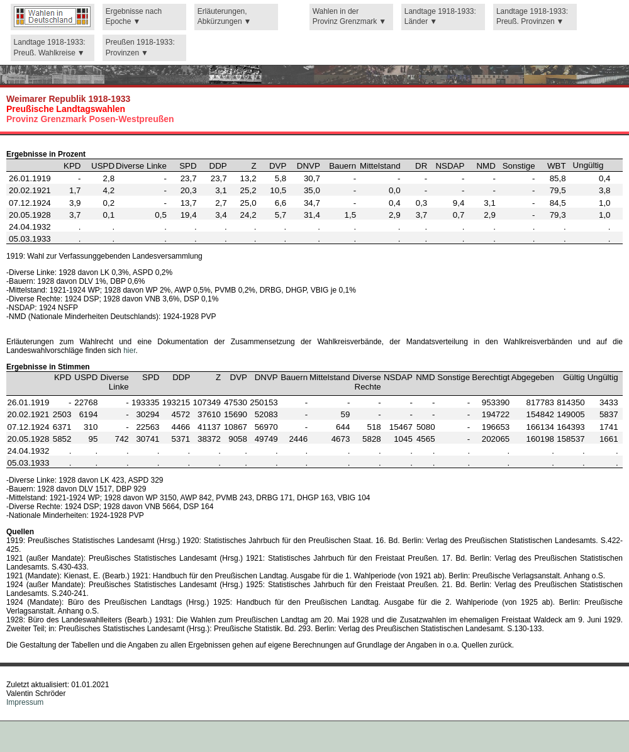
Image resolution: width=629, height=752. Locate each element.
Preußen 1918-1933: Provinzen (140, 47)
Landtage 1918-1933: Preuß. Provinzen (532, 16)
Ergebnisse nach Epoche (134, 16)
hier (129, 350)
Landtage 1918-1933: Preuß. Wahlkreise (50, 47)
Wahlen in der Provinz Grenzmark (345, 16)
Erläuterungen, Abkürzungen (222, 16)
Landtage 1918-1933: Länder (440, 16)
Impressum (24, 702)
